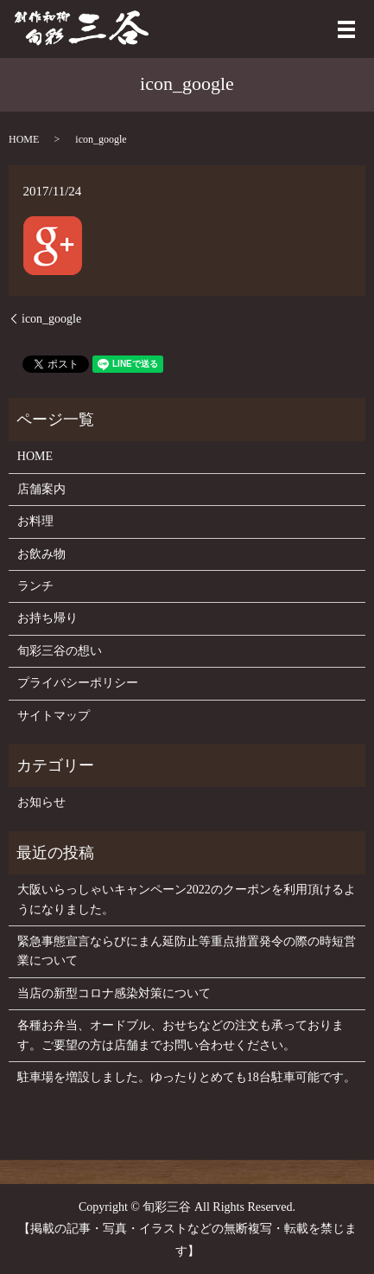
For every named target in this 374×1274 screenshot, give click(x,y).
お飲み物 (41, 553)
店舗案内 (41, 489)
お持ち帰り (47, 617)
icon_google (51, 318)
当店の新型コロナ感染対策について (114, 993)
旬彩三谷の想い (59, 650)
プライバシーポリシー (77, 682)
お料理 (35, 521)
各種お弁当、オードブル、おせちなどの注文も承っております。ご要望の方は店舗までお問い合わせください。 (180, 1035)
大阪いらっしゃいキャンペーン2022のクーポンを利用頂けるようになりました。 (186, 899)
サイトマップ (53, 715)
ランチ (35, 585)
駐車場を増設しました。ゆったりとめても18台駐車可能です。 (186, 1077)
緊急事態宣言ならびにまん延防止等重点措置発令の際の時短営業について (186, 951)
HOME (24, 139)
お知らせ (41, 802)
